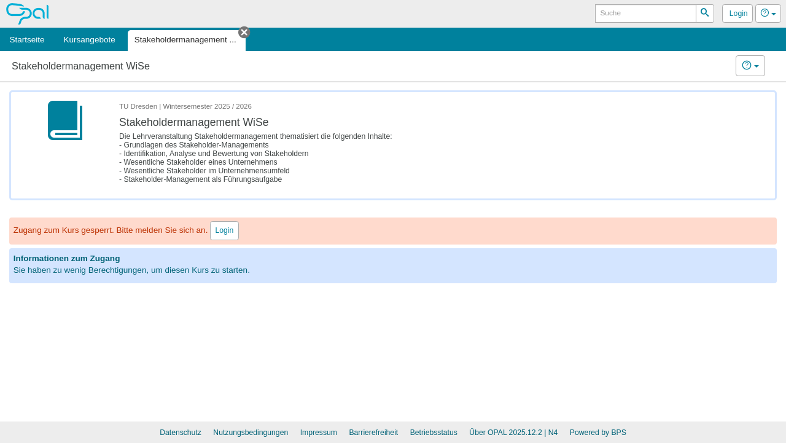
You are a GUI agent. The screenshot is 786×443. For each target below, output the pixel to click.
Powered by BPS (598, 432)
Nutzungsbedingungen (250, 432)
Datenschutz (180, 432)
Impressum (318, 432)
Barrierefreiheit (373, 432)
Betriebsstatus (433, 432)
